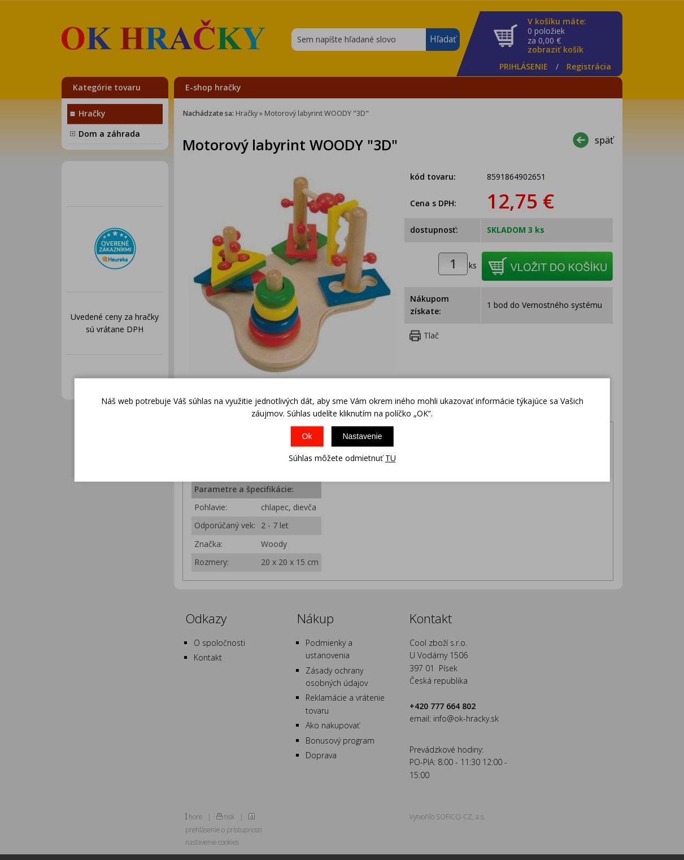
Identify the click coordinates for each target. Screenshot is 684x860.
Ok (307, 436)
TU (390, 458)
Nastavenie (362, 436)
